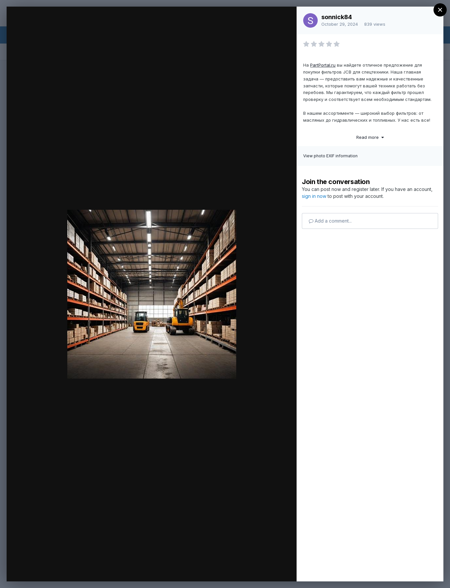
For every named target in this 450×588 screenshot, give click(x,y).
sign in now (314, 196)
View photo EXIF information (330, 155)
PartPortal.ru (323, 65)
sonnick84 (336, 17)
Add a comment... (330, 221)
